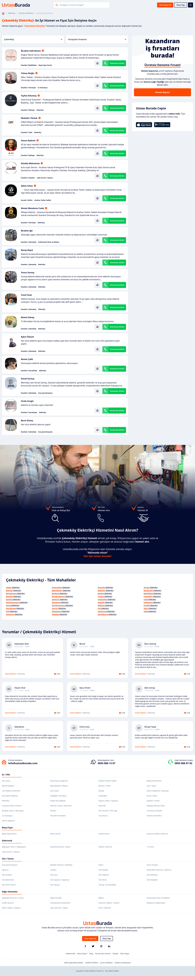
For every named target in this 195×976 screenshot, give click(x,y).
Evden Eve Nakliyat (58, 801)
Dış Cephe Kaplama (10, 796)
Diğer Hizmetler (10, 891)
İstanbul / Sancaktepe (29, 371)
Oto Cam (53, 875)
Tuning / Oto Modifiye (107, 885)
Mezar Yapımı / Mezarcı (11, 908)
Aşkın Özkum (27, 336)
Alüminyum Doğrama (59, 781)
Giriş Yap (180, 5)
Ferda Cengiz (27, 401)
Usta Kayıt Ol (165, 5)
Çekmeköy (33, 39)
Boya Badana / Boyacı (59, 786)
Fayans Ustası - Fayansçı (108, 801)
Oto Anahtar (7, 875)
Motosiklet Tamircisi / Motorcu (159, 870)
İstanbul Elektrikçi (26, 13)
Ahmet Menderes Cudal (32, 208)
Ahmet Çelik (27, 359)
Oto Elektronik (8, 880)
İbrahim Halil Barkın (31, 50)
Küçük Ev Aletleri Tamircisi (157, 834)
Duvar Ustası (152, 796)
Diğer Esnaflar (56, 898)
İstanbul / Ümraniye (28, 88)
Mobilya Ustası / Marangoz (13, 810)
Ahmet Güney (27, 317)
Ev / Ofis (6, 774)
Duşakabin (102, 796)
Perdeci (53, 810)
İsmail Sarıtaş (27, 378)
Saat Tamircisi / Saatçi (59, 908)
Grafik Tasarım (8, 903)
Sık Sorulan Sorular (103, 953)
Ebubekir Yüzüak (29, 118)
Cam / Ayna (151, 786)
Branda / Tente (104, 786)
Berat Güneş (27, 420)
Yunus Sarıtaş (27, 272)
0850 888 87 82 (183, 763)
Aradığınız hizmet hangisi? (72, 5)
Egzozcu (5, 870)
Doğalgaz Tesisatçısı (58, 796)
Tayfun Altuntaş (29, 95)
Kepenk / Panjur (153, 801)
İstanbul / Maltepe (28, 110)
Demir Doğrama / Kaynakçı (158, 791)
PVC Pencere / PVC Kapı (108, 810)
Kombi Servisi (104, 834)
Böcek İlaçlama (8, 786)
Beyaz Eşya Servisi (45, 65)
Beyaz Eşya (7, 827)
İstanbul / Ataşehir (28, 178)
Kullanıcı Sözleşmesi (123, 962)
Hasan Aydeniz (28, 140)
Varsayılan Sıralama (97, 39)
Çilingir (101, 791)
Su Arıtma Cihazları (154, 810)
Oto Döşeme (103, 875)
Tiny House (103, 815)
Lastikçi (53, 870)
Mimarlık (102, 805)
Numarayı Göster (117, 63)
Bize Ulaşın (124, 953)
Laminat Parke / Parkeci (11, 805)
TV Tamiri (150, 847)
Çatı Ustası (54, 791)
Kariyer (115, 953)
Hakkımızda (70, 953)
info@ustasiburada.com (23, 763)
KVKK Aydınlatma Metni (73, 962)
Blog (91, 953)
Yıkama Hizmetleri (154, 815)
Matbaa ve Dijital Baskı (156, 903)
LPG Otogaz (103, 870)
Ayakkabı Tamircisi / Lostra (13, 898)
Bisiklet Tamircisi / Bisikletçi (61, 865)
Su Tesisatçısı (43, 88)
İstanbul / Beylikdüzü (29, 65)
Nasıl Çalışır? (82, 953)
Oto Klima (102, 880)
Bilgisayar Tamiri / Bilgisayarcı (14, 847)
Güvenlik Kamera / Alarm (60, 847)
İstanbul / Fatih (26, 133)
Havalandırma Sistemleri (60, 903)
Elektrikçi (11, 13)
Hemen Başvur (162, 92)
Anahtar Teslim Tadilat (42, 200)
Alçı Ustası (6, 781)
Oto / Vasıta (8, 858)
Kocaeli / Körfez (26, 200)
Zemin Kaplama (8, 820)
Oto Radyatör (152, 880)
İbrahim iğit (27, 230)
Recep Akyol (27, 250)
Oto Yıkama (55, 885)
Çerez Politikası (106, 962)
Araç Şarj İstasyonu (45, 393)
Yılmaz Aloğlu (27, 73)
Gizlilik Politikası (91, 962)
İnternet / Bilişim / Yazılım (108, 903)
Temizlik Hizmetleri (58, 815)
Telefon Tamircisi (105, 847)
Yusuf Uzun (26, 295)
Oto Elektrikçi (152, 875)
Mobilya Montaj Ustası (156, 805)
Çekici (100, 865)
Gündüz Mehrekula (30, 163)
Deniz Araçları (152, 865)
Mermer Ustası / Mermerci (61, 805)
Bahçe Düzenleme (154, 781)
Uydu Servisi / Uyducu (45, 178)
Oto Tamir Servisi (9, 885)
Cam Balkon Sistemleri (11, 791)
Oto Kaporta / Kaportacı (60, 880)
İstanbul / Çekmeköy (28, 242)
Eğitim (101, 898)
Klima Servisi (55, 834)
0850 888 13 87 (106, 763)
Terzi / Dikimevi (104, 908)
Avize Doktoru (11, 674)
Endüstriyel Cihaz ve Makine (48, 242)
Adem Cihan (27, 185)
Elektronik (7, 840)
